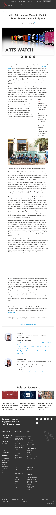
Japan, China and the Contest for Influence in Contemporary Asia (33, 373)
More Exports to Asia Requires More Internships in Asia (32, 351)
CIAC (16, 487)
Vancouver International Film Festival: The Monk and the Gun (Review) (42, 117)
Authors (4, 472)
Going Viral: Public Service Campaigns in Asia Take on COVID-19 (34, 343)
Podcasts (29, 436)
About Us (23, 5)
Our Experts (29, 442)
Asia (15, 483)
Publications (31, 448)
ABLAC (16, 463)
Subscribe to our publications (28, 324)
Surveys (28, 465)
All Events (17, 479)
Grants (3, 470)
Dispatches (29, 454)
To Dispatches (7, 12)
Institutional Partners (19, 473)
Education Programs (19, 443)
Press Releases (30, 440)
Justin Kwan (23, 22)
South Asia (4, 464)
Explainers (29, 461)
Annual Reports (5, 452)
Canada (16, 481)
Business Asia (5, 466)
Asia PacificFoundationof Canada (10, 5)
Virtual (16, 485)
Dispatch (40, 124)
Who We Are (5, 446)
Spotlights (29, 469)
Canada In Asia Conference (30, 487)
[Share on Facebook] (22, 56)
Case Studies (30, 463)
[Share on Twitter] (26, 56)
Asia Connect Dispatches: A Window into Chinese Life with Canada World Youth (33, 347)
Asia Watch (29, 450)
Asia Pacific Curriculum (32, 477)
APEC (16, 467)
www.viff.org (11, 312)
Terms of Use (15, 499)
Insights (28, 452)
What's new (6, 432)
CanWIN (16, 455)
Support (29, 1)
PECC (16, 469)
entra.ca (52, 503)
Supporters (22, 1)
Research (29, 5)
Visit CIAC (38, 1)
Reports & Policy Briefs (32, 456)
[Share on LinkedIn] (30, 56)
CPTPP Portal (5, 468)
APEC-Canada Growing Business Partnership (20, 446)
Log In (25, 501)
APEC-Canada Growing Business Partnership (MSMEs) (32, 483)
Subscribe (13, 1)
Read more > (20, 353)
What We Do (5, 443)
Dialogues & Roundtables (20, 436)
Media (52, 5)
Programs (35, 5)
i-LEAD (16, 449)
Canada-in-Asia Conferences (7, 436)
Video (39, 101)
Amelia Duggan (31, 22)
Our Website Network (31, 474)
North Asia (4, 462)
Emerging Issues (18, 441)
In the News (29, 434)
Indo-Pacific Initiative (19, 434)
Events (47, 5)
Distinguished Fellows (19, 461)
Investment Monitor (31, 479)
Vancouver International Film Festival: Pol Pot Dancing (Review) (45, 405)
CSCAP (16, 471)
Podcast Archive (30, 444)
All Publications (5, 458)
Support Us (5, 501)
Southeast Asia (5, 460)
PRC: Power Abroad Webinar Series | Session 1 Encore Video (10, 405)
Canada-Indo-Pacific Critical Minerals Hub (19, 439)
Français (48, 1)
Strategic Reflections (31, 458)
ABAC (16, 465)
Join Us (3, 448)
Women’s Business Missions (18, 458)
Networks (41, 5)
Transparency (5, 450)
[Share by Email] (34, 56)
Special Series (30, 467)
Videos (28, 438)
